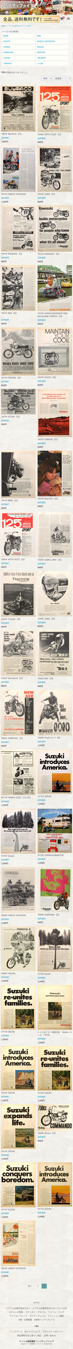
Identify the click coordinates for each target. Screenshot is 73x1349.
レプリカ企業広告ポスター (16, 26)
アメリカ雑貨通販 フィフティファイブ (36, 1341)
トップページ (16, 1332)
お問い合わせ (50, 1335)
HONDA (6, 47)
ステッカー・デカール (36, 1312)
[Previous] (30, 1286)
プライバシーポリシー (53, 1332)
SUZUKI (6, 58)
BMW (5, 36)
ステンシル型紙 (16, 1312)
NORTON (41, 52)
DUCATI (6, 41)
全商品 (3, 26)
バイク (29, 26)
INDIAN (40, 47)
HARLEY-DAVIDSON (46, 41)
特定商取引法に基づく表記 (29, 1335)
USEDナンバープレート (44, 1320)
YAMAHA (7, 63)
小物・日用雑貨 (25, 1320)
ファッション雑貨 (56, 1316)
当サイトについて (32, 1332)
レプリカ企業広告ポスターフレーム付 (50, 1308)
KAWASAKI (8, 52)
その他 (40, 63)
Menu (68, 17)
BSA (39, 36)
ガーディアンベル (38, 1316)
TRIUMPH (41, 58)
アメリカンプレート (18, 1316)
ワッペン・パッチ (56, 1312)
